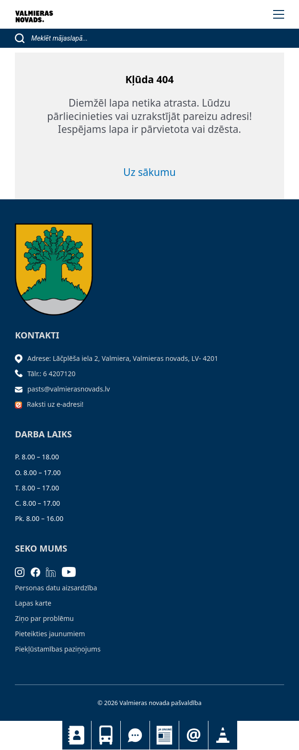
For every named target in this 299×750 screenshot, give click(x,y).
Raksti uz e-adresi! (55, 404)
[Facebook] (38, 571)
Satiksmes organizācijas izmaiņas (222, 735)
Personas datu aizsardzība (56, 587)
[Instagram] (23, 571)
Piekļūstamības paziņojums (58, 648)
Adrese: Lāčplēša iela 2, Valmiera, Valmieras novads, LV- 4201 (122, 358)
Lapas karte (33, 603)
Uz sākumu (149, 172)
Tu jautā (135, 735)
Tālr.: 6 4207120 (51, 373)
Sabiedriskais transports (106, 735)
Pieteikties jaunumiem (193, 735)
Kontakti (76, 735)
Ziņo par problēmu (44, 618)
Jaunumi (164, 735)
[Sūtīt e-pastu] (21, 388)
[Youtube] (72, 571)
